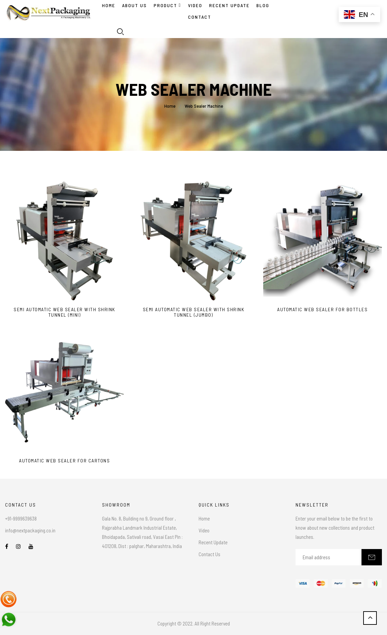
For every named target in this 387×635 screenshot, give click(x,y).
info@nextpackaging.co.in (30, 530)
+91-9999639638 (21, 518)
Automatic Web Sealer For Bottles (322, 309)
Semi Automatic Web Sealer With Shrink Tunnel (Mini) (64, 312)
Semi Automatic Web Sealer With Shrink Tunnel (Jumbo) (194, 312)
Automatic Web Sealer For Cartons (64, 460)
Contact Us (209, 554)
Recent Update (213, 542)
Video (204, 530)
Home (108, 5)
